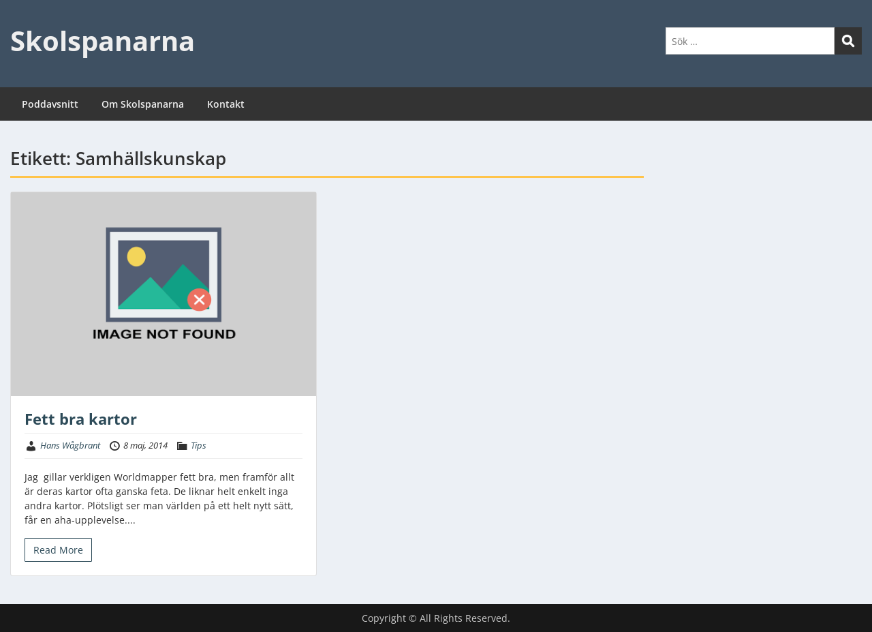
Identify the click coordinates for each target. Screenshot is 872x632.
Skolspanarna (102, 40)
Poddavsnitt (50, 103)
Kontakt (226, 103)
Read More (58, 549)
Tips (198, 445)
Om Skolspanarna (143, 103)
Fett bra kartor (81, 418)
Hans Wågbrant (70, 445)
